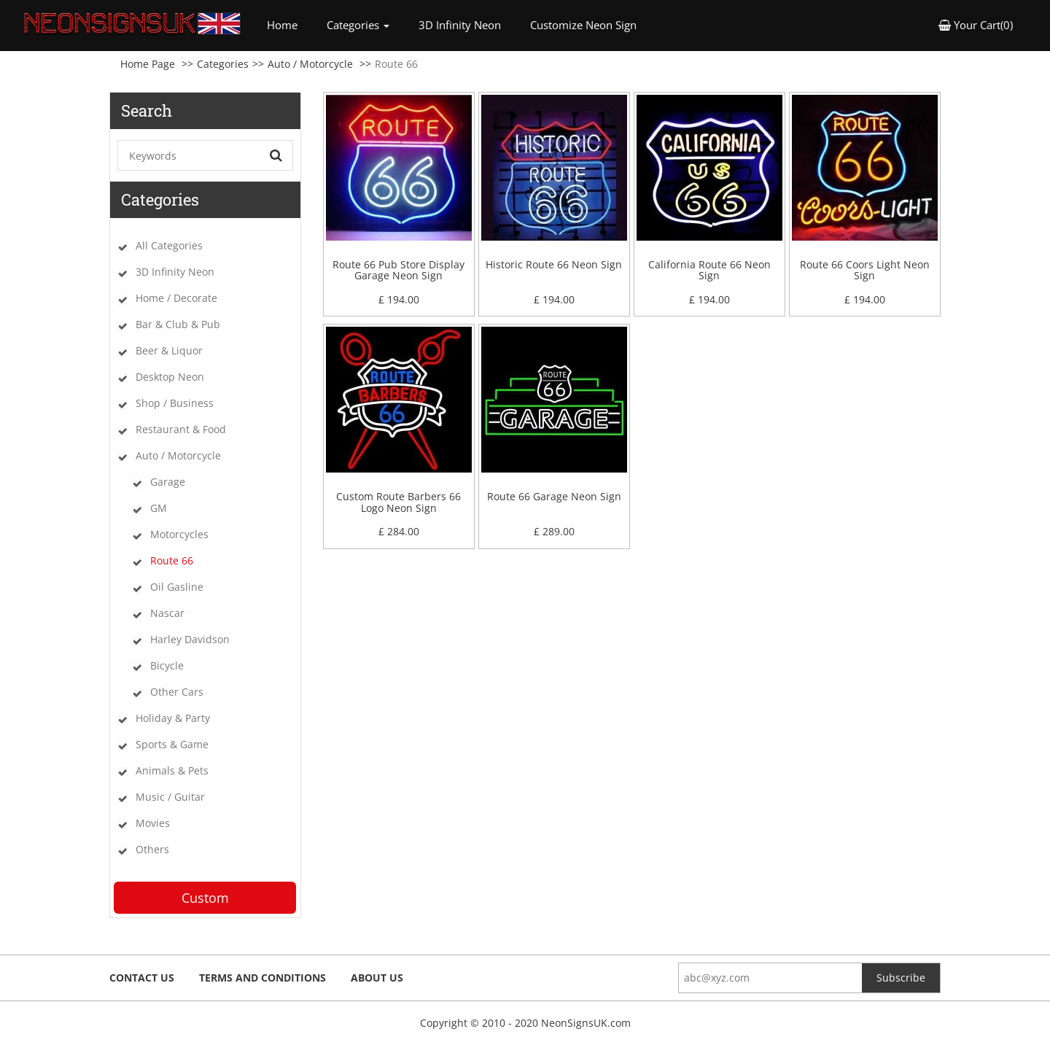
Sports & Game (172, 744)
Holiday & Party (173, 718)
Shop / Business (175, 403)
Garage (167, 482)
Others (152, 849)
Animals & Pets (172, 770)
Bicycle (167, 665)
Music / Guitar (170, 797)
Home (289, 24)
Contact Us (141, 977)
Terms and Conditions (262, 977)
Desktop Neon (170, 377)
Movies (153, 823)
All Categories (169, 245)
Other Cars (176, 692)
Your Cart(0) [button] (975, 25)
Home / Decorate (176, 298)
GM (158, 508)
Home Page (147, 64)
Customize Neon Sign (583, 25)
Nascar (167, 613)
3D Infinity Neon (460, 25)
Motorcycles (179, 534)
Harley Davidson (190, 639)
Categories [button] (358, 25)
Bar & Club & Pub (178, 324)
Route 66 (171, 560)
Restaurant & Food (181, 429)
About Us (377, 977)
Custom (205, 897)
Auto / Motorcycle (310, 64)
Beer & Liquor (169, 350)
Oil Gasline (176, 587)
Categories (223, 64)
